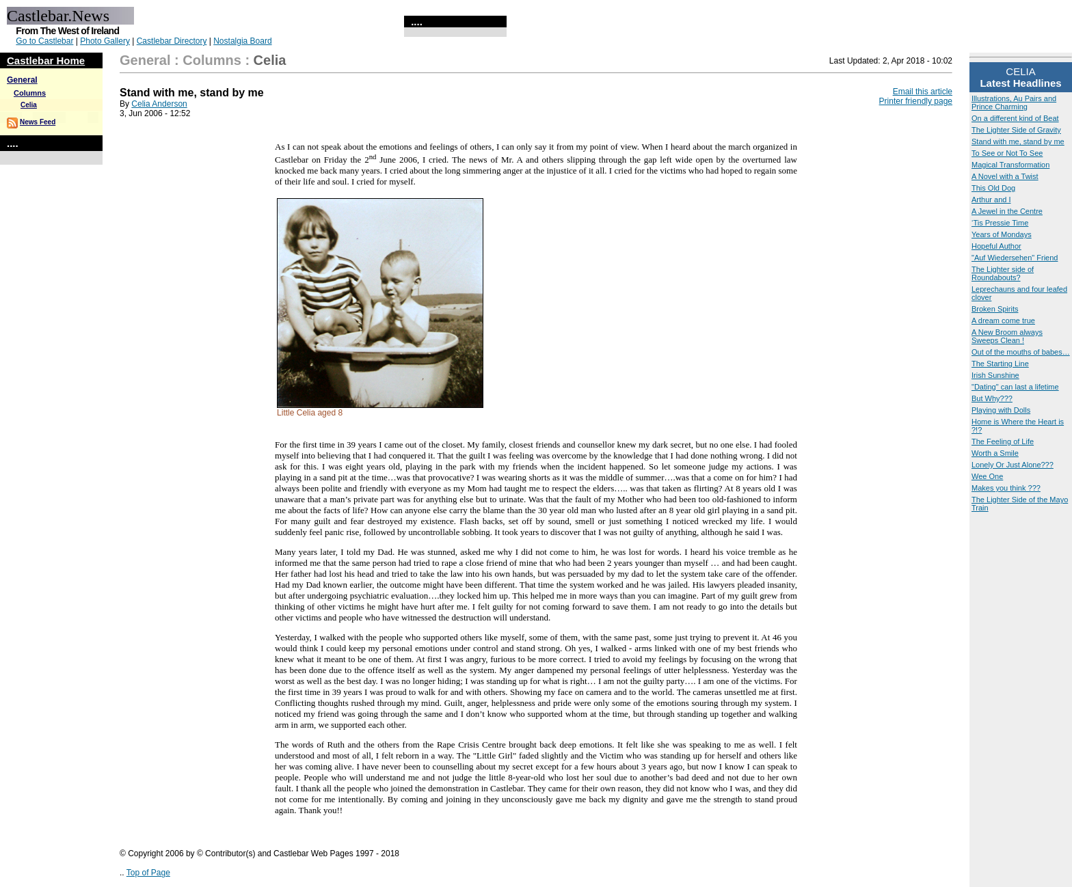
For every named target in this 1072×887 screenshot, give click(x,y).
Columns (30, 93)
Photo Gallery (105, 41)
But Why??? (992, 398)
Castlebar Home (46, 60)
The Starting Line (1000, 363)
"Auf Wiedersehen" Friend (1015, 258)
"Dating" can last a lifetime (1015, 387)
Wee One (987, 476)
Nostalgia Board (242, 41)
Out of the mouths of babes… (1021, 352)
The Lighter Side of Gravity (1016, 130)
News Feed (37, 122)
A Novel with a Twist (1005, 176)
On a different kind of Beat (1015, 118)
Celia (29, 105)
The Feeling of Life (1003, 441)
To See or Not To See (1007, 153)
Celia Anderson (159, 104)
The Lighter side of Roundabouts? (1003, 273)
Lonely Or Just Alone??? (1013, 465)
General (22, 80)
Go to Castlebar (44, 41)
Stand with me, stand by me (1018, 141)
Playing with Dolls (1001, 410)
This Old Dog (993, 188)
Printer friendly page (915, 101)
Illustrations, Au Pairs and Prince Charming (1014, 102)
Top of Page (148, 872)
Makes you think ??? (1006, 488)
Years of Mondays (1002, 234)
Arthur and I (991, 199)
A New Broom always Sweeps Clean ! (1007, 336)
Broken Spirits (995, 309)
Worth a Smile (995, 453)
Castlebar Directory (172, 41)
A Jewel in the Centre (1007, 211)
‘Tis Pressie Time (1000, 223)
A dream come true (1003, 320)
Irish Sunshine (995, 375)
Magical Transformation (1010, 165)
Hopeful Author (996, 246)
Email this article (922, 91)
